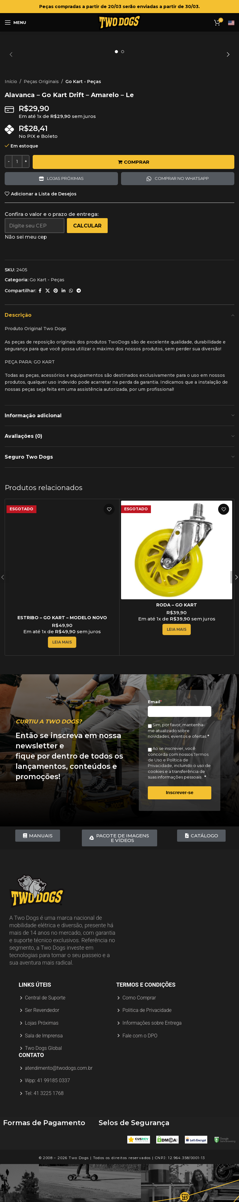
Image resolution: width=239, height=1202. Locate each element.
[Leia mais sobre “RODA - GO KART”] (176, 689)
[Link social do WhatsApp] (71, 351)
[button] (11, 54)
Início (11, 142)
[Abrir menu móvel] (15, 22)
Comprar (133, 222)
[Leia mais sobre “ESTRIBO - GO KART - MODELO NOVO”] (62, 702)
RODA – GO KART (176, 665)
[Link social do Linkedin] (63, 351)
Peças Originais (41, 142)
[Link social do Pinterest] (56, 351)
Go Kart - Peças (83, 142)
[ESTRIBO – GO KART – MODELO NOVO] (62, 616)
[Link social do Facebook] (40, 351)
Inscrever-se (179, 852)
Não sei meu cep (26, 297)
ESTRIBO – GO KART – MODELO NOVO (62, 678)
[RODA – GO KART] (176, 610)
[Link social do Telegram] (79, 351)
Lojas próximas (65, 238)
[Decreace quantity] (8, 221)
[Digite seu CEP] (34, 285)
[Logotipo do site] (119, 22)
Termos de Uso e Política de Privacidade (178, 820)
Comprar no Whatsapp (182, 238)
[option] (116, 51)
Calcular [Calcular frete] (87, 286)
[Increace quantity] (26, 221)
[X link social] (48, 351)
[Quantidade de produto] (17, 221)
